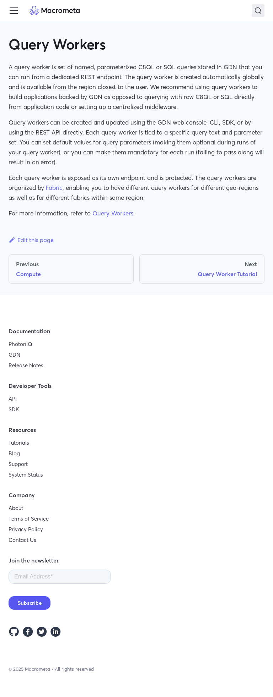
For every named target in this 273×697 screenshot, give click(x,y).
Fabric (54, 187)
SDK (14, 409)
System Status (26, 474)
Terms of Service (29, 518)
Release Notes (26, 365)
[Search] (258, 10)
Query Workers (112, 213)
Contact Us (22, 540)
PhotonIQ (20, 344)
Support (18, 464)
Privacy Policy (26, 529)
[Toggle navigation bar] (14, 10)
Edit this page (31, 239)
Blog (14, 453)
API (13, 398)
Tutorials (19, 442)
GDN (14, 354)
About (16, 508)
